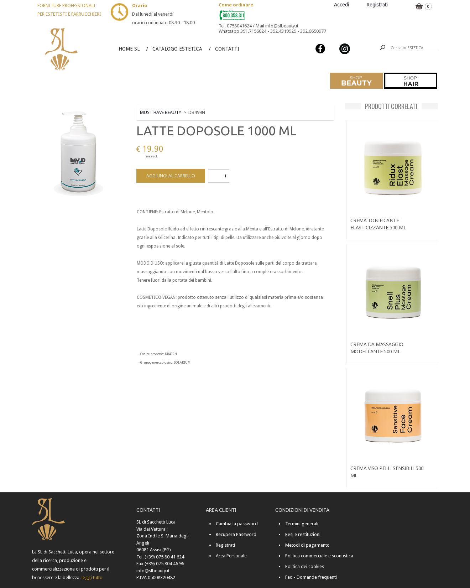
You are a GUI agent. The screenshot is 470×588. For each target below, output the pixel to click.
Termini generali (301, 523)
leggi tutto (92, 577)
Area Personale (231, 555)
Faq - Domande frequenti (311, 577)
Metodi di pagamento (307, 545)
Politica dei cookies (304, 566)
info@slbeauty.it (152, 570)
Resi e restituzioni (302, 534)
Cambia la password (237, 523)
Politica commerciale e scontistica (319, 555)
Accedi (341, 4)
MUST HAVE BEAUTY (160, 112)
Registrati (377, 4)
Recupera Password (236, 534)
